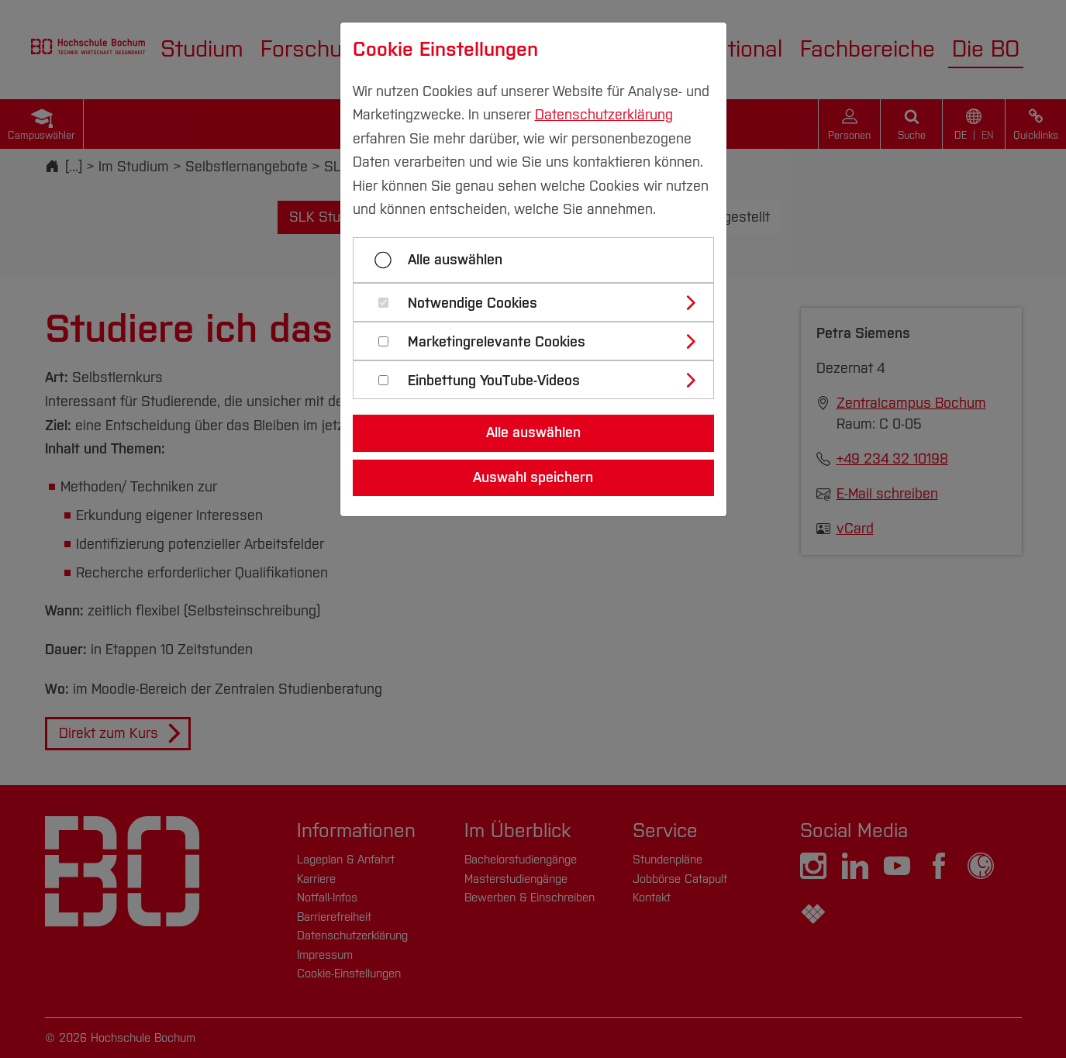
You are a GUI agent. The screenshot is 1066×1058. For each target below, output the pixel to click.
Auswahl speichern (533, 477)
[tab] (540, 302)
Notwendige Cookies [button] (472, 303)
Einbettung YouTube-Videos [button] (494, 381)
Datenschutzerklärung (604, 114)
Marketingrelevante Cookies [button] (496, 342)
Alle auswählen (455, 259)
